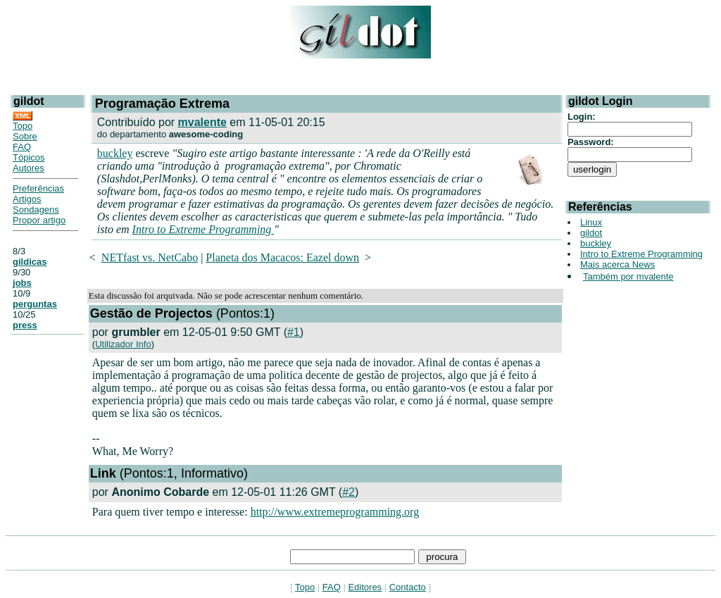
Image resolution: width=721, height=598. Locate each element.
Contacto (407, 587)
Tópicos (29, 157)
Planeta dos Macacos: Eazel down (282, 257)
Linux (591, 222)
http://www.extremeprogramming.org (335, 512)
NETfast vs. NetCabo (149, 257)
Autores (28, 168)
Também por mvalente (628, 276)
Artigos (27, 199)
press (25, 325)
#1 (293, 332)
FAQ (22, 147)
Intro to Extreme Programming (203, 229)
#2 (348, 492)
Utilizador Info (123, 344)
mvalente (202, 122)
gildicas (29, 261)
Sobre (25, 136)
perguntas (35, 304)
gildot (591, 233)
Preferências (38, 188)
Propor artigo (39, 220)
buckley (115, 153)
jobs (22, 283)
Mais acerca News (617, 264)
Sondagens (36, 209)
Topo (22, 125)
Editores (365, 587)
